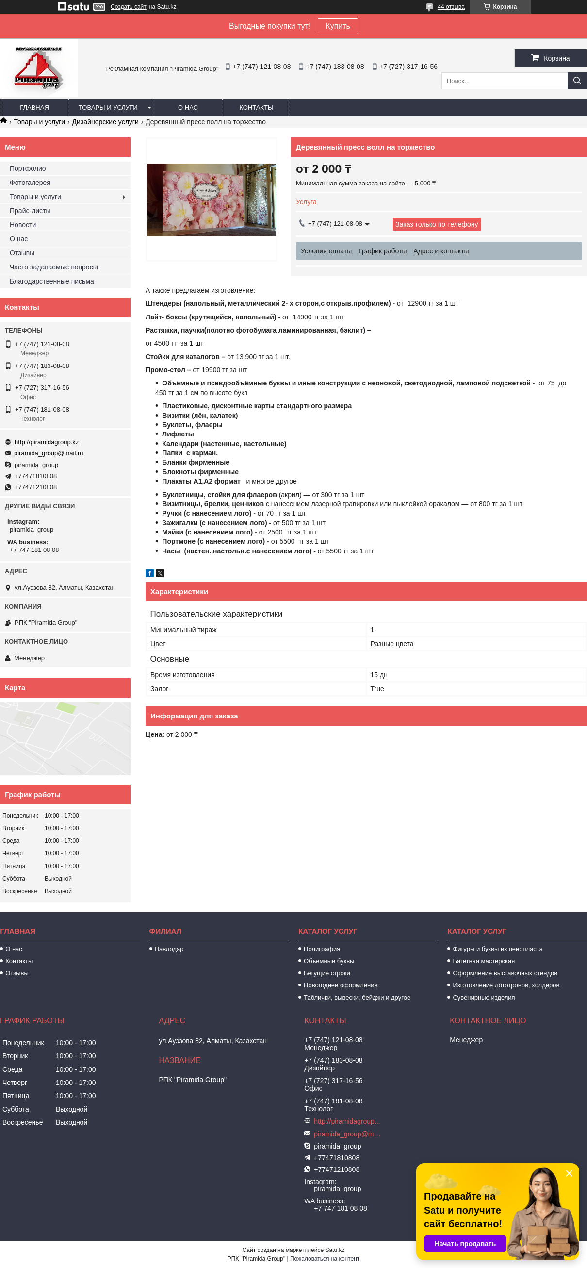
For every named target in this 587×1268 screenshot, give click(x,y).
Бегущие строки (327, 973)
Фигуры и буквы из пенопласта (497, 948)
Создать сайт (129, 6)
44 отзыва (451, 6)
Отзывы (22, 253)
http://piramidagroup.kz (47, 442)
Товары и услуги (108, 107)
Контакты (256, 107)
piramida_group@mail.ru (48, 453)
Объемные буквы (329, 961)
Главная (34, 107)
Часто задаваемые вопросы (54, 267)
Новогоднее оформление (341, 985)
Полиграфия (322, 948)
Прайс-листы (30, 211)
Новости (23, 225)
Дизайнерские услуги (105, 122)
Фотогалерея (30, 182)
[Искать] (577, 80)
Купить (338, 26)
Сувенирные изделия (484, 997)
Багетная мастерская (484, 961)
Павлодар (169, 948)
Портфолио (28, 168)
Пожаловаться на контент (324, 1258)
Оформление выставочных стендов (505, 973)
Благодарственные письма (52, 281)
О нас (188, 107)
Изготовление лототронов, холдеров (506, 985)
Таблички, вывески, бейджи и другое (357, 997)
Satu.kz (334, 1250)
